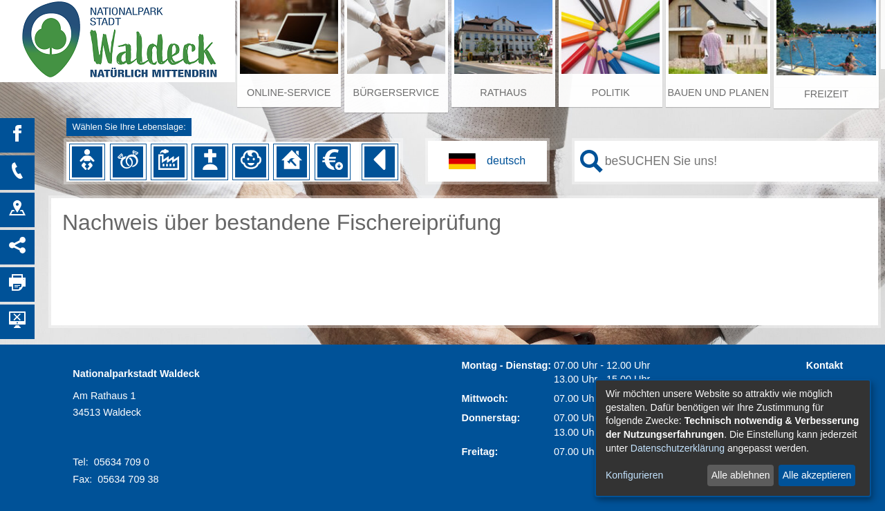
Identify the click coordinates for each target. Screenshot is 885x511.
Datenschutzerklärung (678, 448)
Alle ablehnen (740, 475)
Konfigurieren (634, 475)
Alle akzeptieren (817, 475)
